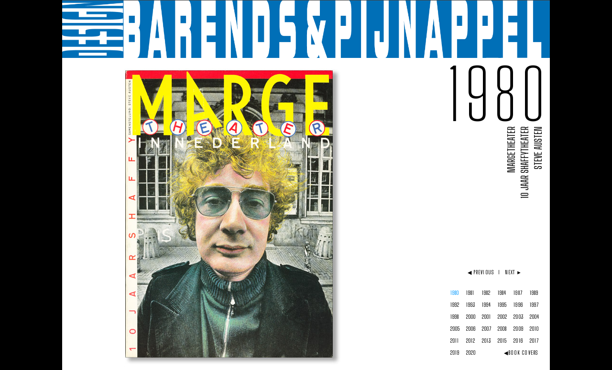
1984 (502, 293)
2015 (502, 340)
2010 (534, 328)
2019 (454, 352)
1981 (470, 293)
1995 (502, 305)
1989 (534, 293)
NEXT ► (514, 272)
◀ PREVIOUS (481, 272)
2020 (471, 352)
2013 (486, 340)
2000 (471, 317)
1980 (454, 293)
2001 (486, 317)
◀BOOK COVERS (521, 352)
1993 (470, 305)
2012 (470, 340)
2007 (487, 328)
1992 (454, 305)
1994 (486, 305)
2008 (502, 328)
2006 (471, 328)
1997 (534, 305)
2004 (534, 317)
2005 (455, 328)
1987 (518, 293)
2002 (502, 317)
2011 (454, 340)
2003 (518, 317)
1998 (454, 317)
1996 (518, 305)
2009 (518, 328)
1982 (486, 293)
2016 (518, 340)
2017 (534, 340)
